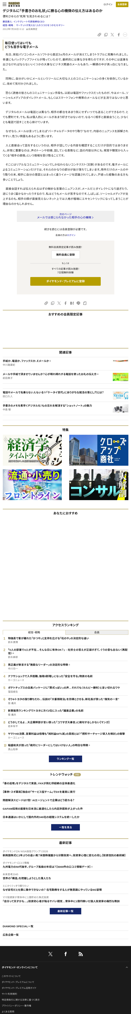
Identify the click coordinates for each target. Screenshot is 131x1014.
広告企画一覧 (11, 934)
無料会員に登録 (65, 254)
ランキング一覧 (65, 758)
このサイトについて (11, 976)
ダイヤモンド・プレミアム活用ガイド (19, 988)
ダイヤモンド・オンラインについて (20, 967)
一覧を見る (65, 827)
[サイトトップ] (13, 4)
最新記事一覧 (66, 911)
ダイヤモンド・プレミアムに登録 (65, 281)
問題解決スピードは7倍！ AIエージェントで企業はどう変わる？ (38, 800)
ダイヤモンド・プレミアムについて (18, 982)
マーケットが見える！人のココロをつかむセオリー (40, 25)
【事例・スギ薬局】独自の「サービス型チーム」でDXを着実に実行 (39, 791)
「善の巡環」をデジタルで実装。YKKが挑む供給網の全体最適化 (39, 783)
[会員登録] (122, 4)
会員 (97, 632)
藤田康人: (24, 21)
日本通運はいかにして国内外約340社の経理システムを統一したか (41, 817)
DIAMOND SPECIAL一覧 (18, 926)
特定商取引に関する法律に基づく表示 (21, 1000)
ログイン (108, 4)
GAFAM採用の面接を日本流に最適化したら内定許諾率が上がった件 (43, 808)
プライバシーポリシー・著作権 (16, 1005)
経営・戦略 (8, 25)
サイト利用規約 (9, 994)
